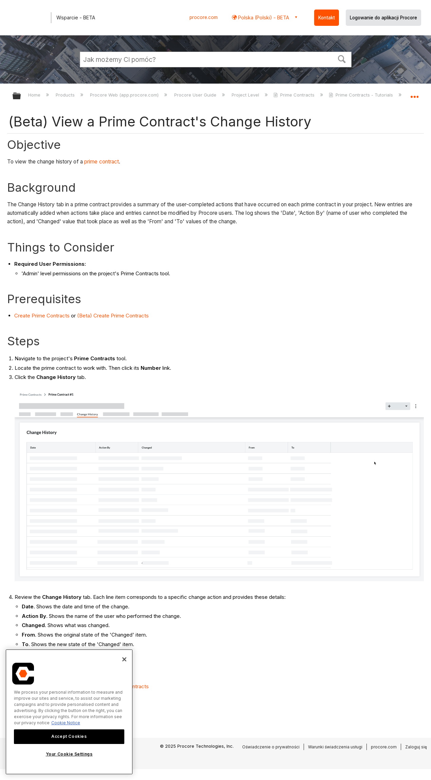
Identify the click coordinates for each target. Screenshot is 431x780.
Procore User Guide (196, 95)
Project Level (246, 95)
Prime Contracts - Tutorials (361, 95)
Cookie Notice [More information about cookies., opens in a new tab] (65, 722)
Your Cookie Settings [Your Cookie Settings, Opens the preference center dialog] (69, 754)
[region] (69, 712)
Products (66, 95)
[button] (341, 58)
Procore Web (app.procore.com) (125, 95)
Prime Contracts (294, 95)
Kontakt (326, 17)
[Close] (124, 659)
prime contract (101, 161)
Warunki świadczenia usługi (335, 746)
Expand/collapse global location (414, 94)
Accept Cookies (69, 736)
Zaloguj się (416, 746)
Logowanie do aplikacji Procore (383, 17)
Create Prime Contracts (42, 315)
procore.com (204, 17)
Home (35, 95)
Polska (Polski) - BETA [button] (263, 17)
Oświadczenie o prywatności (271, 746)
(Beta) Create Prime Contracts (113, 315)
